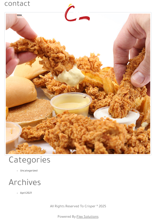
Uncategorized (28, 171)
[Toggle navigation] (20, 14)
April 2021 (26, 193)
